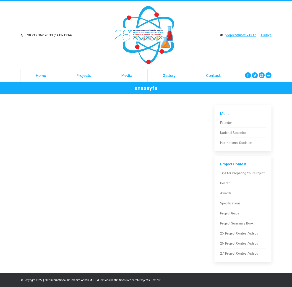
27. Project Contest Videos (239, 253)
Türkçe (266, 35)
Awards (225, 193)
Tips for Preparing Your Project (242, 173)
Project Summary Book (236, 223)
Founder (226, 123)
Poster (225, 183)
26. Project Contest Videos (239, 243)
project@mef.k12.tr (240, 35)
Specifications (230, 203)
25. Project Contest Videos (239, 233)
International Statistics (236, 143)
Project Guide (229, 213)
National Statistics (233, 133)
